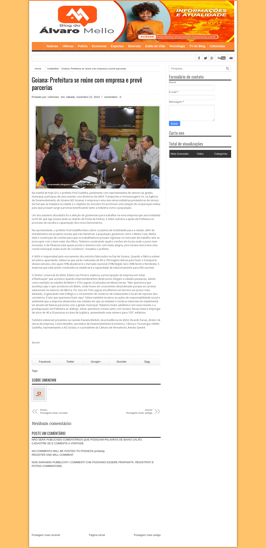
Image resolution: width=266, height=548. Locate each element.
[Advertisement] (195, 186)
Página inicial (97, 536)
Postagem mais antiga (147, 536)
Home (38, 46)
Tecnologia (177, 46)
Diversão (134, 46)
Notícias (52, 46)
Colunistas (217, 46)
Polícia (82, 46)
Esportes (117, 46)
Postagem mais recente (46, 536)
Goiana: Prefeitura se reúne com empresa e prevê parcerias (87, 84)
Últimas (68, 46)
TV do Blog (197, 46)
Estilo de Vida (155, 46)
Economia (99, 46)
